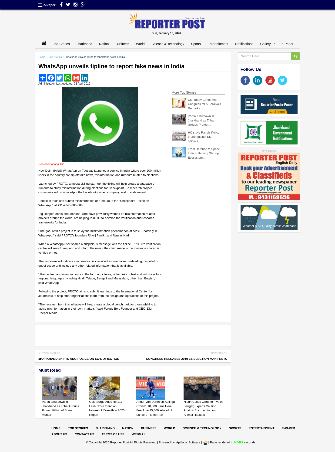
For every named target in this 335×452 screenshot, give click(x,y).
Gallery (267, 44)
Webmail (139, 434)
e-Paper (49, 5)
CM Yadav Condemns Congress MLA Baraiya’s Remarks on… (204, 104)
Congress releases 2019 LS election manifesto (186, 358)
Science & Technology (167, 44)
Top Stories (61, 44)
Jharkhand (84, 44)
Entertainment (218, 44)
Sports (196, 44)
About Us (59, 434)
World (140, 44)
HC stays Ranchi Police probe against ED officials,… (204, 137)
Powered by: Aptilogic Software (179, 442)
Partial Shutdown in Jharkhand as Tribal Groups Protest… (201, 120)
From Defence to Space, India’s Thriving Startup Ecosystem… (204, 153)
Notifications (244, 44)
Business (122, 44)
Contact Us (84, 434)
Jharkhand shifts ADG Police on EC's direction (78, 358)
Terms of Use (113, 434)
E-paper (288, 428)
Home (41, 57)
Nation (104, 44)
